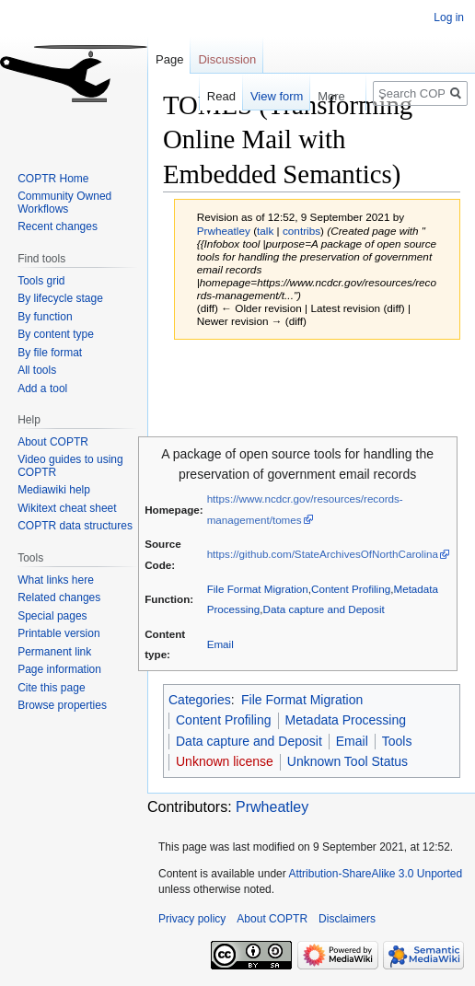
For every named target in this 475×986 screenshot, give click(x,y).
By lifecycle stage (60, 298)
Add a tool (42, 388)
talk (265, 231)
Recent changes (57, 226)
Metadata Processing (346, 720)
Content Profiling (350, 589)
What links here (55, 580)
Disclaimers (347, 918)
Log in (449, 17)
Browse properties (62, 705)
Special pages (52, 615)
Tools (397, 741)
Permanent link (54, 651)
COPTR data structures (75, 525)
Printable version (58, 633)
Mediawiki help (53, 489)
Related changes (58, 597)
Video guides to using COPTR (70, 466)
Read (211, 96)
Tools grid (40, 280)
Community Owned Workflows (64, 202)
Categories (199, 699)
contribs (301, 231)
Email (220, 644)
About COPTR (52, 441)
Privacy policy (192, 918)
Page (169, 59)
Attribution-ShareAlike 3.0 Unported (375, 873)
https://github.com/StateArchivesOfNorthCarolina (322, 554)
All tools (36, 370)
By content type (55, 334)
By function (44, 316)
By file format (49, 352)
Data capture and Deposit (324, 609)
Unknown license (224, 761)
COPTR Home (52, 178)
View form (267, 96)
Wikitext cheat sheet (66, 508)
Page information (59, 669)
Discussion (227, 59)
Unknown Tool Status (347, 761)
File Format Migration (257, 589)
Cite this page (51, 687)
